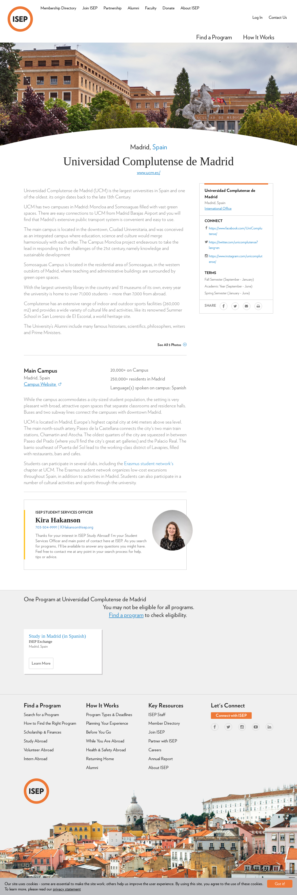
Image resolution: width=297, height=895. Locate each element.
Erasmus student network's (148, 463)
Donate (168, 8)
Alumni (133, 8)
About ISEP (190, 8)
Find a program (126, 614)
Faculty (150, 8)
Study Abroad (35, 740)
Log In (257, 17)
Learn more (42, 664)
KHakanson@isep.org (76, 527)
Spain (159, 147)
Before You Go (98, 732)
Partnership (113, 8)
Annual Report (160, 758)
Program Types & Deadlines (109, 714)
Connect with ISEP (231, 715)
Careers (154, 749)
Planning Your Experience (107, 723)
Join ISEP (89, 8)
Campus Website (42, 384)
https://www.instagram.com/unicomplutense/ (235, 259)
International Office (218, 208)
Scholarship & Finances (42, 732)
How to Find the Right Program (50, 723)
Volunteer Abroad (39, 749)
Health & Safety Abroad (106, 749)
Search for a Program (41, 714)
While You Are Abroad (105, 740)
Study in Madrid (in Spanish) (57, 636)
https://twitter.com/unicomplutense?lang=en (233, 245)
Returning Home (100, 758)
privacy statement (67, 889)
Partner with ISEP (162, 740)
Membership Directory (58, 8)
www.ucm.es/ (148, 172)
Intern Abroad (35, 758)
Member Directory (164, 723)
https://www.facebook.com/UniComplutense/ (235, 231)
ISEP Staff (156, 714)
